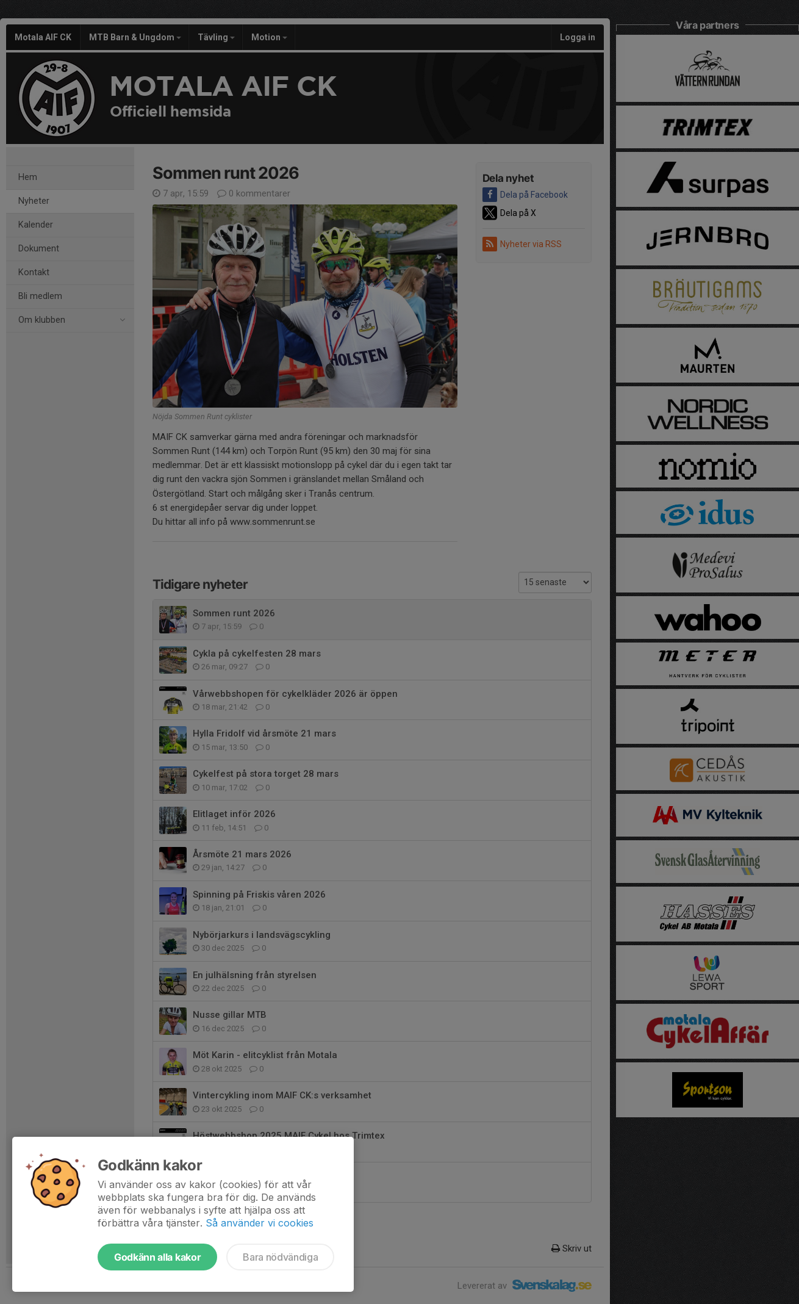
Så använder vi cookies (260, 1223)
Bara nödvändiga (280, 1257)
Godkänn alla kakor (157, 1257)
